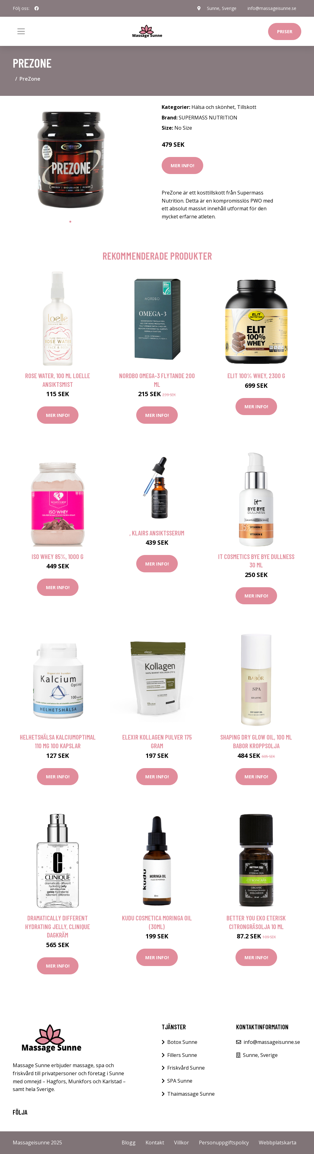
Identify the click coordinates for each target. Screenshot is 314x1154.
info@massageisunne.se (272, 8)
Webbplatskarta (277, 1142)
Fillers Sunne (182, 1055)
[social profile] (36, 8)
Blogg (129, 1142)
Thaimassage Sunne (191, 1093)
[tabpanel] (70, 158)
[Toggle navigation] (21, 31)
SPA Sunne (179, 1080)
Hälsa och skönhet (213, 107)
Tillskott (246, 107)
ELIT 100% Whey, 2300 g (256, 375)
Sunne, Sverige (221, 8)
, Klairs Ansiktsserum (156, 533)
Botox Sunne (182, 1042)
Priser (284, 31)
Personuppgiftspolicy (224, 1142)
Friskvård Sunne (186, 1067)
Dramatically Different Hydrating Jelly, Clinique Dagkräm (57, 926)
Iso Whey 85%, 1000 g (57, 556)
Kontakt (155, 1142)
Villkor (181, 1142)
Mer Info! (182, 165)
